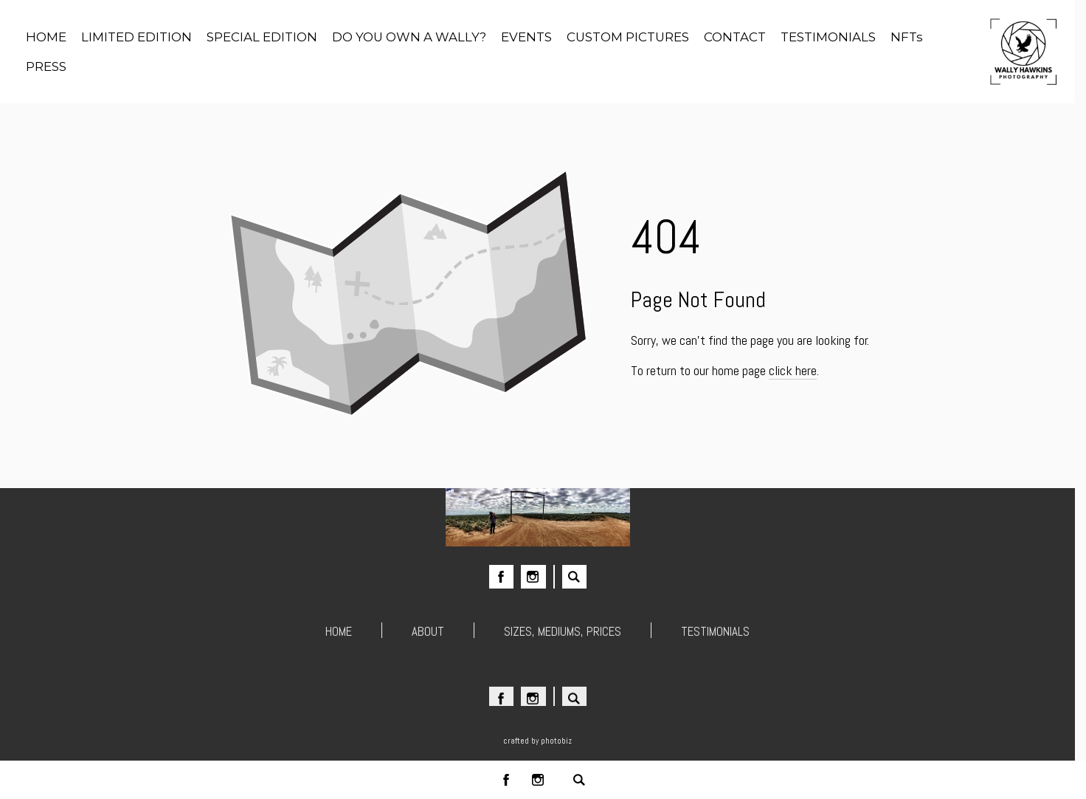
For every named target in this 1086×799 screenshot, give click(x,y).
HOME (338, 632)
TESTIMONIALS (715, 632)
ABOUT (428, 632)
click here (793, 370)
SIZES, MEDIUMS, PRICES (562, 632)
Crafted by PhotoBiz (537, 740)
